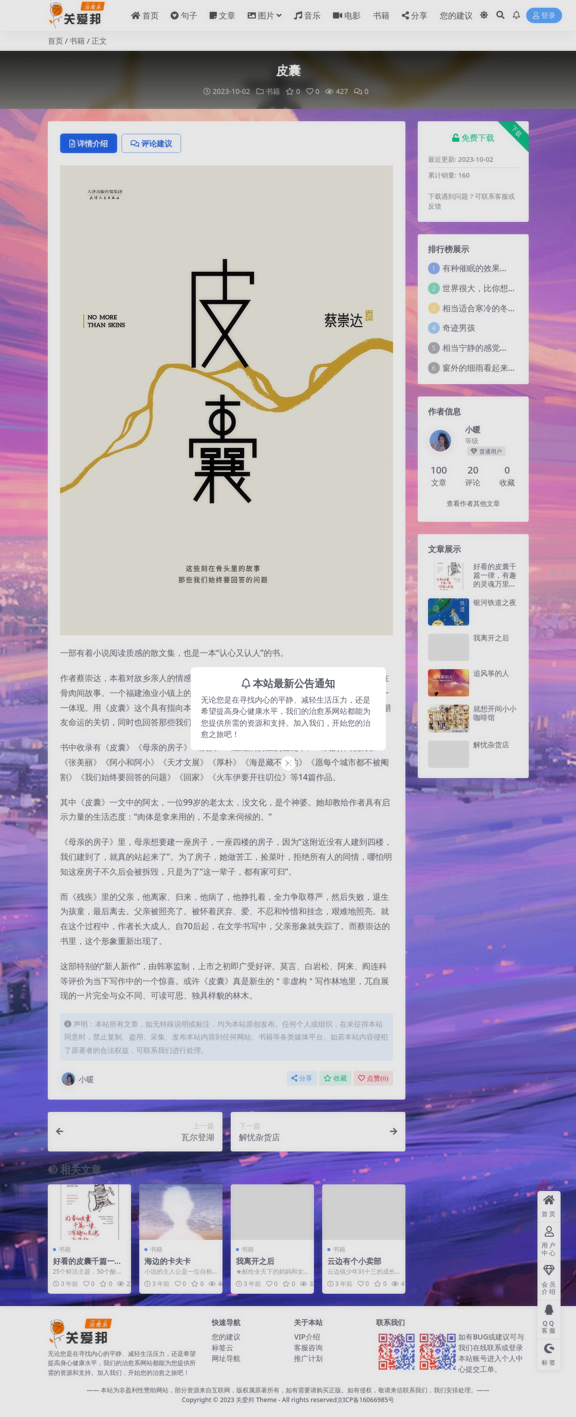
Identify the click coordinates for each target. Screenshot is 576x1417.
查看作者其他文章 (473, 503)
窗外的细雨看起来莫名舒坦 (491, 367)
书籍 (77, 40)
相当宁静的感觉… (474, 347)
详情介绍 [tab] (88, 143)
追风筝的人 (491, 673)
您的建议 (226, 1337)
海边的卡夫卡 (167, 1261)
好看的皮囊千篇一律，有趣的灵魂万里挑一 (494, 579)
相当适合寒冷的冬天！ (483, 308)
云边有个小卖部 (354, 1261)
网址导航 (226, 1358)
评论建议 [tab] (151, 143)
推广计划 (308, 1358)
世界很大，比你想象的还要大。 (500, 288)
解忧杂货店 (491, 744)
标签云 (222, 1347)
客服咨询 (308, 1347)
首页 (55, 40)
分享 (301, 1078)
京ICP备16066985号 (366, 1399)
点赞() (373, 1078)
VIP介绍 (307, 1337)
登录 (544, 16)
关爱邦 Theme (256, 1399)
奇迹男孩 (458, 327)
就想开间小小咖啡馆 (494, 713)
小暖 (77, 1079)
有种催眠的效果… (474, 268)
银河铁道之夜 (494, 602)
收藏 (335, 1078)
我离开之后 (255, 1261)
